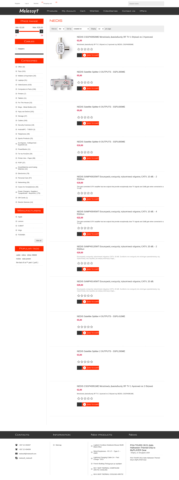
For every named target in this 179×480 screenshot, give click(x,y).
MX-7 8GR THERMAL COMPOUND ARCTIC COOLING (106, 447)
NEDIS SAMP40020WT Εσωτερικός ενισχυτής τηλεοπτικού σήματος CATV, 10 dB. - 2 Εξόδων (117, 170)
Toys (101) (22, 71)
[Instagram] (26, 466)
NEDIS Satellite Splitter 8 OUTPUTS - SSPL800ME (101, 136)
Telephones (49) (24, 134)
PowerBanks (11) (24, 149)
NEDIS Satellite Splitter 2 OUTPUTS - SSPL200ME (101, 334)
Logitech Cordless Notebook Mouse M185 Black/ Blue (108, 424)
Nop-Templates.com (141, 474)
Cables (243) (22, 120)
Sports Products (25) (25, 138)
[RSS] (31, 466)
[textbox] (143, 4)
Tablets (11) (22, 98)
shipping (44, 477)
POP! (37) (21, 163)
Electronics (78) (23, 173)
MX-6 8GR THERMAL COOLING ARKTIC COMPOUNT (108, 453)
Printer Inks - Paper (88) (26, 158)
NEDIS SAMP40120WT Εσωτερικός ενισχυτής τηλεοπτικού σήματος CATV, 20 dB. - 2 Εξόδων (117, 236)
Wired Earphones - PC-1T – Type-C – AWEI (106, 430)
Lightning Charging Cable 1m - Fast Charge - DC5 (106, 437)
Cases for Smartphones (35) (28, 187)
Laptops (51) (22, 80)
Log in (27, 3)
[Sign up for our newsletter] (87, 467)
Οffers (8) (21, 67)
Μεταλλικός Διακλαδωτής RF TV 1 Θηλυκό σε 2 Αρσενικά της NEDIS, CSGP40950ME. (105, 44)
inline (24, 255)
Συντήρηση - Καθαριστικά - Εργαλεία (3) (27, 144)
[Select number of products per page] (100, 29)
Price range (29, 21)
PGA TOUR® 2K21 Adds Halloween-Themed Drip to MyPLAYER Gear (142, 426)
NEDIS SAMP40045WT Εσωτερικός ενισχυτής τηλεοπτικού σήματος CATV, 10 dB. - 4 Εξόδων (117, 203)
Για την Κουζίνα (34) (25, 154)
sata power (26, 259)
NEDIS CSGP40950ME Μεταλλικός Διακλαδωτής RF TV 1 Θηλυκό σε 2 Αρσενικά (115, 37)
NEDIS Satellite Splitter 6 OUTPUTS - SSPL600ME (101, 103)
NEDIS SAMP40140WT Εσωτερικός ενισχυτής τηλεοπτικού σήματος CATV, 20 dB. (115, 268)
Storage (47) (22, 116)
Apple (20, 217)
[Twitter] (16, 466)
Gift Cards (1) (23, 198)
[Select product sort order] (80, 29)
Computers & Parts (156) (27, 89)
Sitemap (59, 423)
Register (17, 3)
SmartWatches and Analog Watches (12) (27, 168)
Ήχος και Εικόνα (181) (26, 111)
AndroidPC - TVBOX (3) (26, 129)
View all (38, 240)
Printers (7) (22, 94)
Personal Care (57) (25, 178)
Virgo (20, 230)
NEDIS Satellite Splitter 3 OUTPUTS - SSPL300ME (101, 70)
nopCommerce (160, 474)
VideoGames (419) (25, 85)
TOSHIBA (21, 235)
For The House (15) (25, 103)
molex (18, 259)
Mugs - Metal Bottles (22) (27, 107)
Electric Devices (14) (25, 202)
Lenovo (20, 221)
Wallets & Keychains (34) (27, 76)
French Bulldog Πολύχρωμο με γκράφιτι (107, 442)
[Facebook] (21, 466)
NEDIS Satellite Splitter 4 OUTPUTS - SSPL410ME (101, 301)
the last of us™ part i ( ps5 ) (27, 262)
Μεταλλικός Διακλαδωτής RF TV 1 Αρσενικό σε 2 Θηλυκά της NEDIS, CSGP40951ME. (105, 375)
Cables (29, 41)
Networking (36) (23, 182)
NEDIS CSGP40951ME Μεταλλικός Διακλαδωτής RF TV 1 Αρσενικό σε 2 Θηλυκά (115, 367)
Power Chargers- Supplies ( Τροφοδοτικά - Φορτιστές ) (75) (29, 192)
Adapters (21, 49)
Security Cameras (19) (26, 125)
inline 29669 (32, 255)
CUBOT (21, 226)
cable (18, 255)
